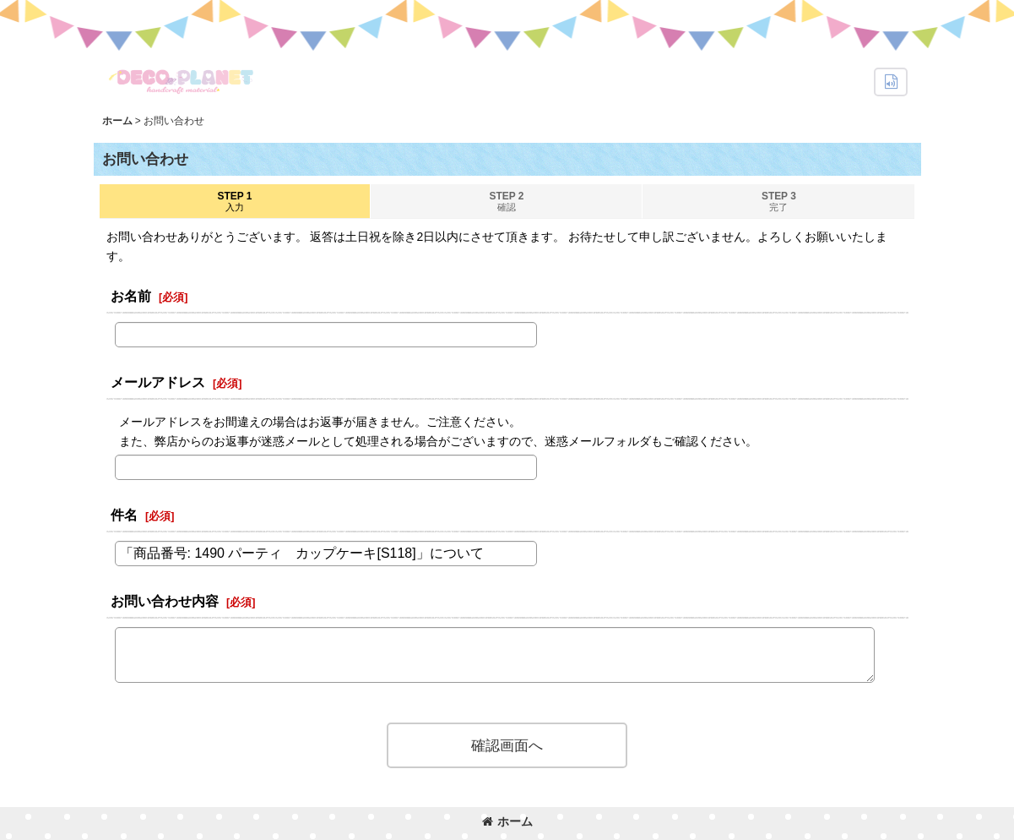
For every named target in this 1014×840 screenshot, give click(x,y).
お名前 (131, 295)
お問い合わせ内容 (165, 600)
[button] (891, 82)
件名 (124, 514)
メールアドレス (158, 382)
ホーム (507, 821)
